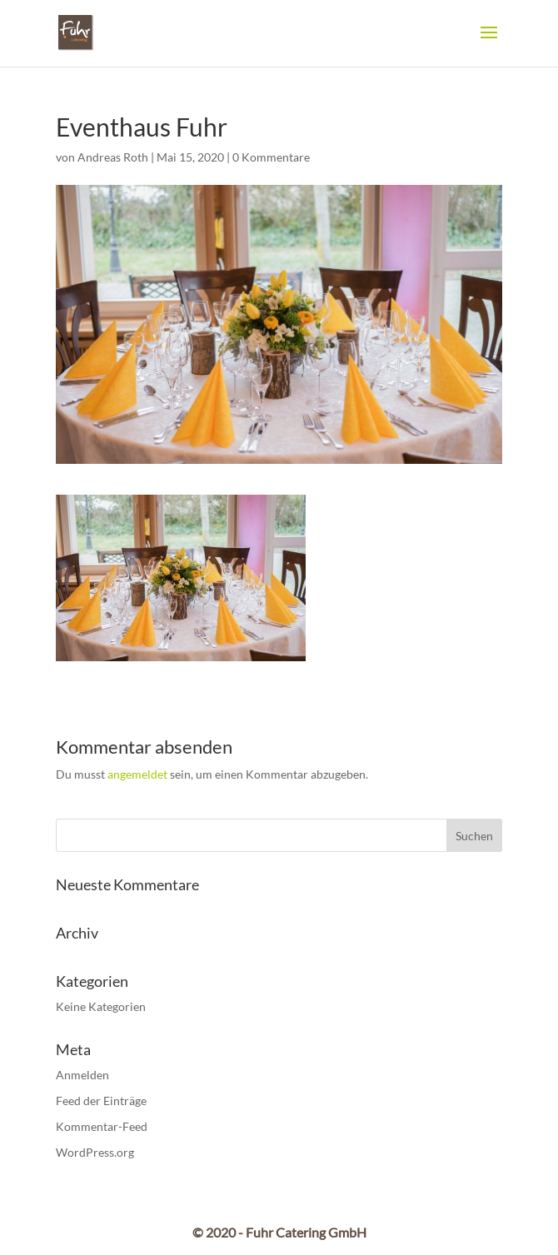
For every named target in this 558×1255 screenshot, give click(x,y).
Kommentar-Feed (101, 1126)
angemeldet (137, 774)
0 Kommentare (271, 157)
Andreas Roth (112, 157)
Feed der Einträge (101, 1100)
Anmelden (82, 1075)
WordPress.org (95, 1152)
